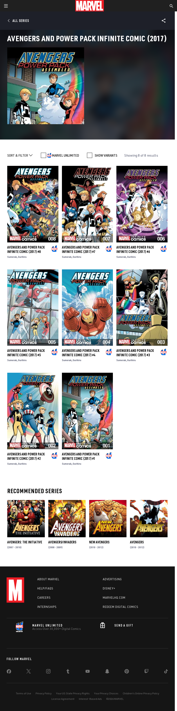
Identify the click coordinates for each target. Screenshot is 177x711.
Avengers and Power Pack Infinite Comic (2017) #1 (80, 456)
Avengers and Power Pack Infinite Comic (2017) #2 (26, 456)
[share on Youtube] (87, 672)
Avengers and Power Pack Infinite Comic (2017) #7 (80, 249)
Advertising (112, 579)
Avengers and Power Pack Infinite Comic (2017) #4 (80, 352)
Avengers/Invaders (62, 542)
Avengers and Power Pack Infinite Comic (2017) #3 (135, 352)
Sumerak (12, 256)
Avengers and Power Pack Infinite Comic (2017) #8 (26, 249)
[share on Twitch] (146, 672)
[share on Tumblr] (68, 672)
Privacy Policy (44, 693)
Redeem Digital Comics (120, 607)
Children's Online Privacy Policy (141, 693)
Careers (44, 597)
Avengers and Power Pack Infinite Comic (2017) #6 (135, 249)
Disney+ (109, 588)
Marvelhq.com (114, 597)
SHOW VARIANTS (106, 155)
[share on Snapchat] (107, 672)
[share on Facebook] (9, 672)
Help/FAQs (45, 588)
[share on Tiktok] (166, 672)
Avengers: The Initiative (24, 542)
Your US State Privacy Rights (73, 693)
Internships (47, 607)
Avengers (137, 542)
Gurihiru (22, 256)
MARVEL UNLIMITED (65, 155)
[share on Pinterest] (127, 672)
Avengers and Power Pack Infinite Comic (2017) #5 (26, 352)
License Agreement (62, 698)
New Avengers (99, 542)
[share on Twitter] (28, 672)
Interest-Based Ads (90, 698)
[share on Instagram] (48, 672)
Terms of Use (23, 693)
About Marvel (48, 579)
